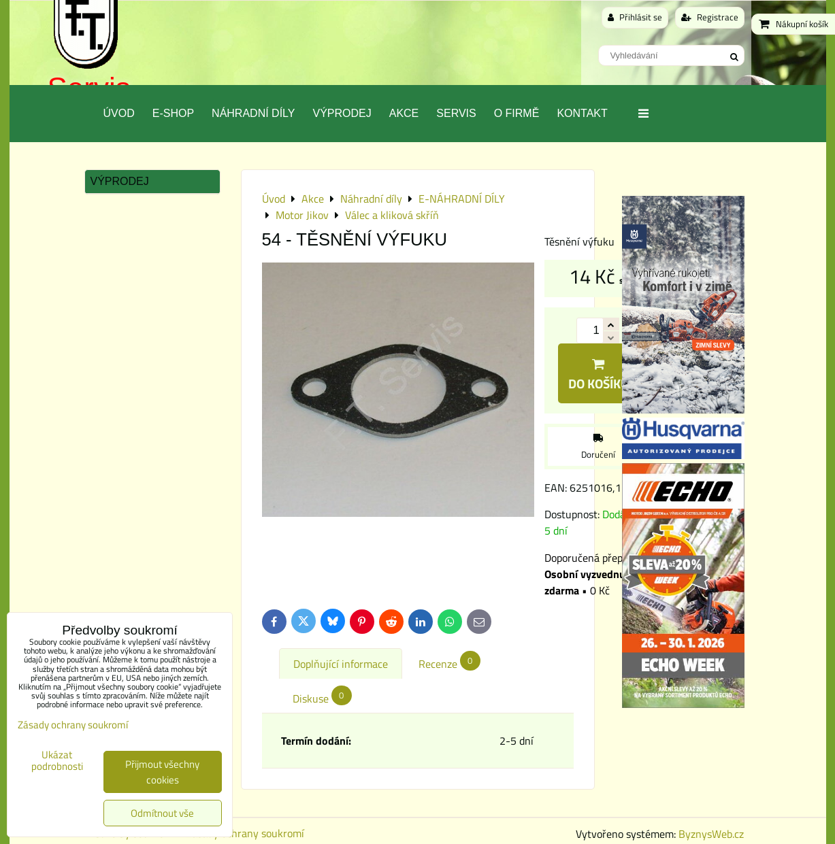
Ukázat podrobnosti (57, 760)
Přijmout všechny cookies (162, 772)
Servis (456, 113)
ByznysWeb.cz (711, 834)
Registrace (709, 17)
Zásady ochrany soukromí (245, 833)
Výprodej (341, 113)
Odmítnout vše (162, 813)
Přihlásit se (635, 17)
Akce (404, 113)
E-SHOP (173, 113)
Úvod (119, 113)
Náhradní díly (253, 113)
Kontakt (582, 113)
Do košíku (598, 375)
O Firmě (517, 113)
